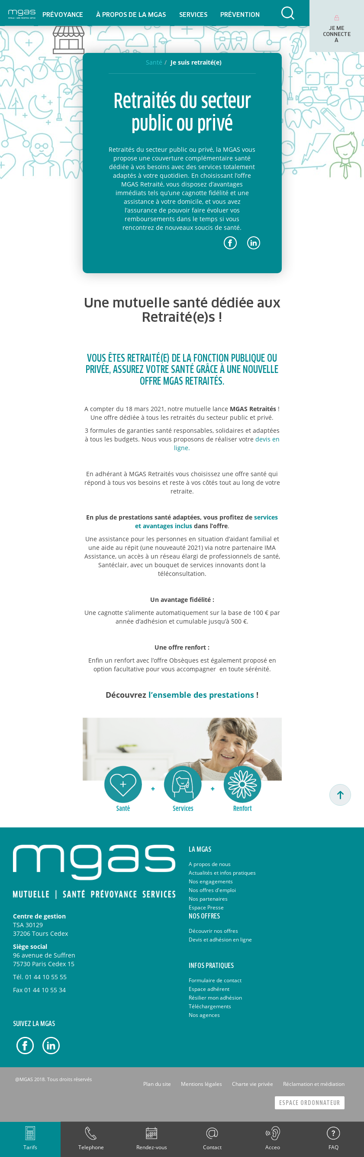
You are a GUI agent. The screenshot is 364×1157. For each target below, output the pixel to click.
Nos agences (204, 1015)
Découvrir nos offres (213, 931)
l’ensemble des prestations (201, 695)
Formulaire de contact (215, 980)
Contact (212, 1147)
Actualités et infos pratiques (222, 872)
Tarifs (30, 1147)
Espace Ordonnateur (309, 1103)
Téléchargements (210, 1006)
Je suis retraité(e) (196, 62)
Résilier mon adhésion (215, 997)
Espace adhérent (209, 989)
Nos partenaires (208, 898)
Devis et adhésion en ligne (220, 939)
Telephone (91, 1147)
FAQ (333, 1147)
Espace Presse (206, 907)
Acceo (272, 1147)
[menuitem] (63, 13)
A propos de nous (210, 864)
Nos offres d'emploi (212, 890)
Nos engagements (211, 881)
